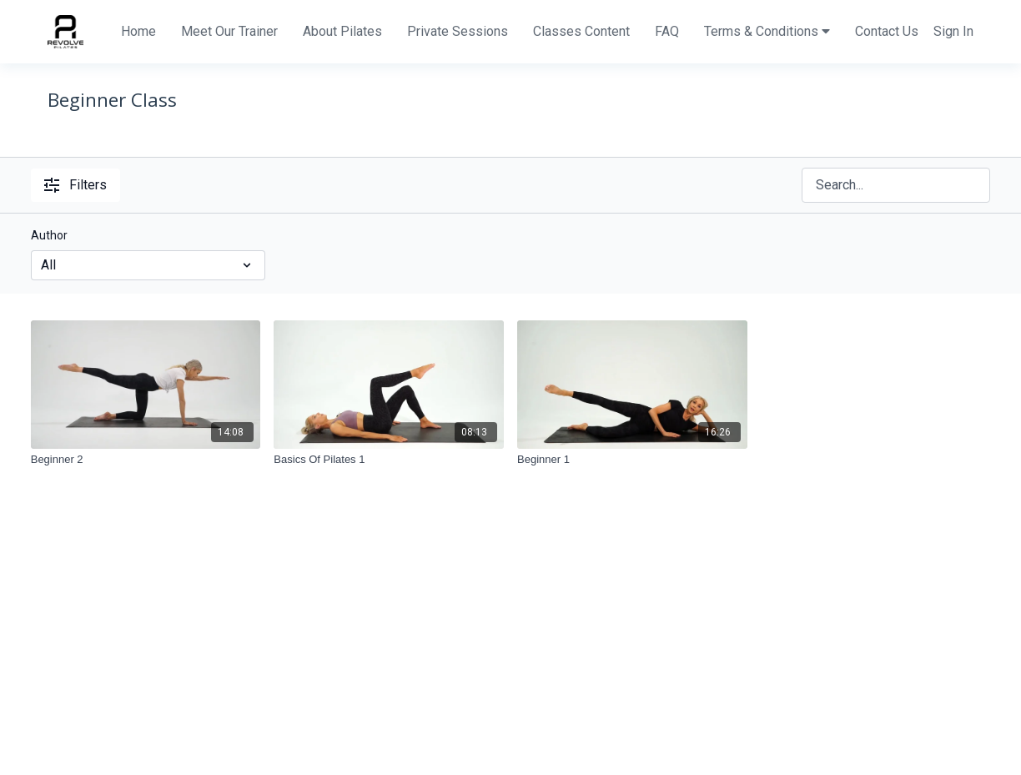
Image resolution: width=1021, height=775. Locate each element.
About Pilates (342, 31)
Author (49, 235)
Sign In (953, 31)
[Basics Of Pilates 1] (389, 459)
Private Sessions (457, 31)
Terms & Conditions (767, 31)
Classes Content (581, 31)
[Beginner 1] (632, 459)
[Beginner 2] (146, 459)
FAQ (667, 31)
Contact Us (886, 31)
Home (138, 31)
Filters (75, 185)
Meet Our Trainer (229, 31)
